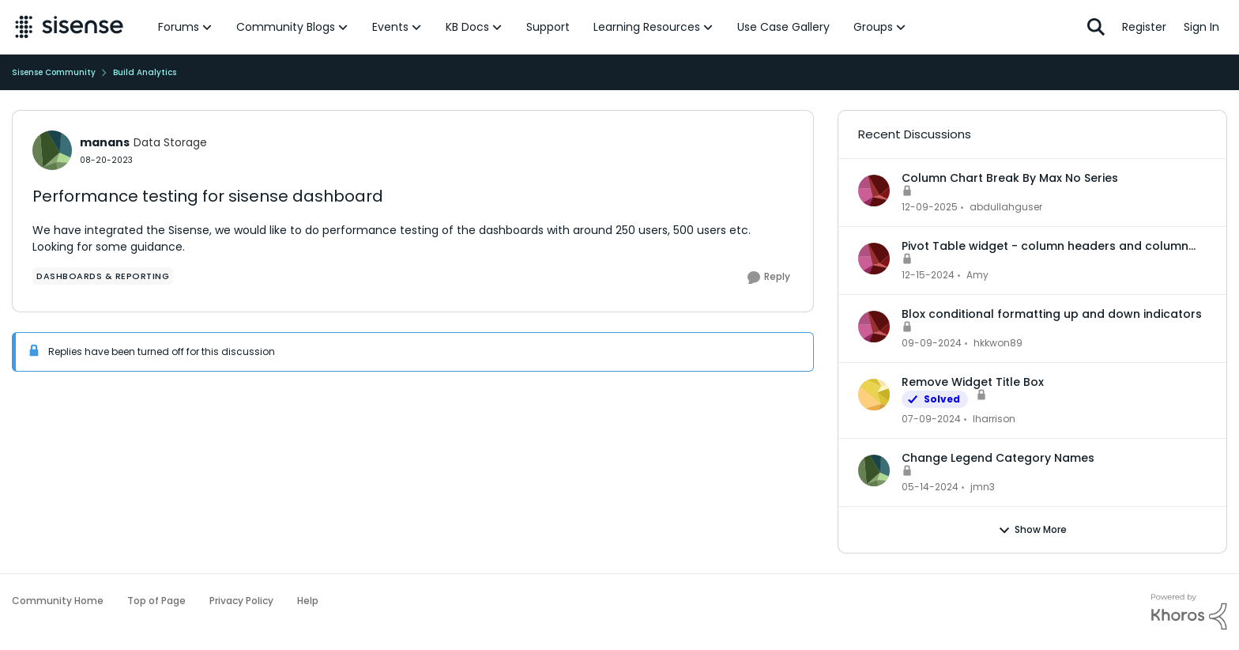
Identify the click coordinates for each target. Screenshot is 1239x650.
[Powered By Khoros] (1189, 612)
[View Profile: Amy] (874, 258)
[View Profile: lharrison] (874, 394)
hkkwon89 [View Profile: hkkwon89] (998, 343)
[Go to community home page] (69, 27)
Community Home (58, 600)
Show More (1032, 530)
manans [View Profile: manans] (105, 142)
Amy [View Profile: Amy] (977, 275)
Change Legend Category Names (998, 458)
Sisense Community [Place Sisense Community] (54, 72)
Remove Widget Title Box (973, 382)
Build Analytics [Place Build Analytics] (144, 72)
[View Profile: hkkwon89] (874, 326)
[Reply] (768, 277)
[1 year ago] (928, 275)
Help (307, 600)
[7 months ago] (930, 207)
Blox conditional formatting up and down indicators (1052, 314)
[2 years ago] (931, 419)
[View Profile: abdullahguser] (874, 190)
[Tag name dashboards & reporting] (102, 276)
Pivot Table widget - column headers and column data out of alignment (1045, 246)
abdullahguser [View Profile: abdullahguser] (1006, 207)
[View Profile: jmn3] (874, 470)
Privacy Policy (241, 600)
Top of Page (156, 600)
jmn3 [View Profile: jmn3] (982, 486)
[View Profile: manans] (52, 150)
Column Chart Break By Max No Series (1010, 178)
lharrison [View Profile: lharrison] (994, 418)
